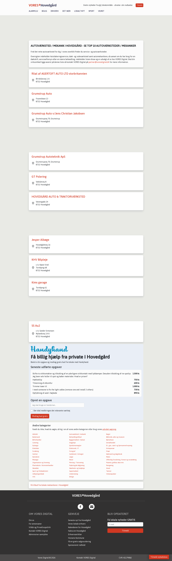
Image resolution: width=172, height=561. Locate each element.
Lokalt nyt (79, 11)
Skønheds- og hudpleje (77, 468)
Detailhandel (110, 443)
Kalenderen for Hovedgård (79, 527)
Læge (71, 457)
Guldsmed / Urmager (76, 454)
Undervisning (73, 474)
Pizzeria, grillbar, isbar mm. (115, 462)
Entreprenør (110, 448)
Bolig (44, 11)
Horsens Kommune (76, 538)
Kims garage (39, 282)
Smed (108, 468)
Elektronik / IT (74, 448)
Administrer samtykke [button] (38, 534)
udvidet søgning (109, 429)
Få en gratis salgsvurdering (79, 541)
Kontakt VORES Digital (38, 531)
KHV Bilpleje (40, 259)
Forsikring (35, 451)
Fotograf (72, 451)
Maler (108, 457)
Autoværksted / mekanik (77, 434)
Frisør (108, 451)
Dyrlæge (35, 445)
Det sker (66, 11)
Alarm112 (33, 11)
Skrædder (35, 468)
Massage (35, 460)
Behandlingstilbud (75, 437)
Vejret (101, 11)
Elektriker (35, 448)
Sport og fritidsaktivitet (40, 471)
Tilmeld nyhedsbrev (159, 557)
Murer (71, 460)
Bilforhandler (36, 440)
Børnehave (110, 440)
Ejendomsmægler (75, 445)
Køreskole (35, 457)
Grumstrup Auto (42, 93)
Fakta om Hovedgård (77, 531)
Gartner (35, 454)
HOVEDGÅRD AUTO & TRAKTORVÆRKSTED (58, 196)
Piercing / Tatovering (76, 462)
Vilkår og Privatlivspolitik (40, 527)
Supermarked (73, 471)
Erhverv (55, 11)
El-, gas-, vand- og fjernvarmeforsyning (119, 445)
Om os (31, 520)
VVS (33, 477)
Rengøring (109, 465)
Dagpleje (72, 443)
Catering (35, 443)
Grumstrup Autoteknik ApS (48, 156)
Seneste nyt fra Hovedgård (79, 520)
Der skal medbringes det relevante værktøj (52, 411)
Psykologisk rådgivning (77, 465)
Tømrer (108, 471)
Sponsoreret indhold (76, 545)
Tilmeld (139, 5)
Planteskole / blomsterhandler (42, 465)
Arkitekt (35, 434)
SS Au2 (36, 325)
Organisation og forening (41, 462)
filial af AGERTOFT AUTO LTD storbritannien (59, 73)
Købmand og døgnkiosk (114, 454)
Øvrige (71, 477)
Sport (91, 11)
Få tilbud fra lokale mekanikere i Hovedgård (49, 485)
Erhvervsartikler (75, 534)
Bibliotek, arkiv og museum (115, 437)
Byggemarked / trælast (77, 440)
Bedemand (36, 437)
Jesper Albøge (40, 239)
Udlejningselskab (38, 474)
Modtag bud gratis (40, 416)
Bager (108, 434)
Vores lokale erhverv (77, 524)
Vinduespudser (111, 474)
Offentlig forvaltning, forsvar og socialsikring (121, 460)
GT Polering (39, 176)
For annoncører (35, 524)
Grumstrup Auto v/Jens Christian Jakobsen (58, 113)
